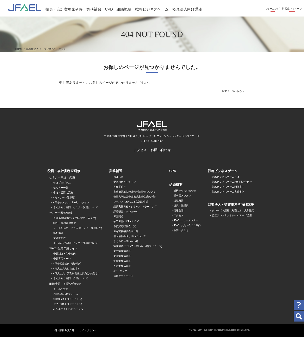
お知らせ (118, 176)
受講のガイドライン (124, 181)
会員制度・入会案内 (64, 253)
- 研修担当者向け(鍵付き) (67, 263)
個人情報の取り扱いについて (129, 236)
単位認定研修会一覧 (124, 226)
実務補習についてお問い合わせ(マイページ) (137, 246)
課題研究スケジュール (125, 211)
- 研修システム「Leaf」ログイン (71, 202)
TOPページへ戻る (232, 91)
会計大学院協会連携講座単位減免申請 (134, 196)
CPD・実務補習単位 (64, 223)
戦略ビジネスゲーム (152, 9)
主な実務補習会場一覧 (125, 231)
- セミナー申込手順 (64, 197)
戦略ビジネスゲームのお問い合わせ (232, 181)
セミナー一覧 (60, 187)
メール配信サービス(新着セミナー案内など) (77, 228)
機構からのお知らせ (185, 190)
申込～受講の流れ (63, 192)
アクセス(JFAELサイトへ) (67, 304)
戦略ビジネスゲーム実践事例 (228, 191)
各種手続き (119, 186)
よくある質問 (60, 289)
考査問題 (118, 216)
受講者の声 (59, 237)
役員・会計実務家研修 (64, 9)
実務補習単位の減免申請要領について (134, 191)
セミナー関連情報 (60, 212)
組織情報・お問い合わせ (65, 283)
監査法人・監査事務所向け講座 (231, 204)
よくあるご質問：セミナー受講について (75, 207)
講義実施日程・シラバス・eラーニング (135, 206)
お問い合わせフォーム (65, 294)
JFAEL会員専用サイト (63, 248)
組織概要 (124, 9)
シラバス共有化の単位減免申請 (130, 201)
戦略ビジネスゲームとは (225, 176)
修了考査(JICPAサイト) (126, 221)
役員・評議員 (181, 205)
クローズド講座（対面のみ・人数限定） (234, 210)
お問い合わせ (161, 150)
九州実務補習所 (122, 266)
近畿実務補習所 (122, 261)
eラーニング (273, 8)
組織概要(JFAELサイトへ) (67, 299)
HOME (19, 49)
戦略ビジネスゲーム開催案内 (228, 186)
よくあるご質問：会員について (70, 278)
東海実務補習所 (122, 256)
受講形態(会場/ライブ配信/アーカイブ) (74, 218)
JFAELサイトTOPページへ (68, 308)
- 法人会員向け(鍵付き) (66, 268)
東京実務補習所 (122, 251)
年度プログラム (62, 182)
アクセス (140, 150)
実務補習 (93, 9)
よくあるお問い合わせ (125, 241)
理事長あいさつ (182, 195)
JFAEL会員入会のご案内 (187, 225)
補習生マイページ (292, 8)
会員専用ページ (62, 258)
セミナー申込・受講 (62, 177)
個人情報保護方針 (64, 330)
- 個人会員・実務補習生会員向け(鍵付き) (76, 273)
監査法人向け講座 (187, 9)
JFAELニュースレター (186, 220)
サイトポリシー (88, 330)
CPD (109, 9)
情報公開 (179, 210)
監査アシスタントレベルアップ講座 (232, 215)
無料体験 (58, 233)
